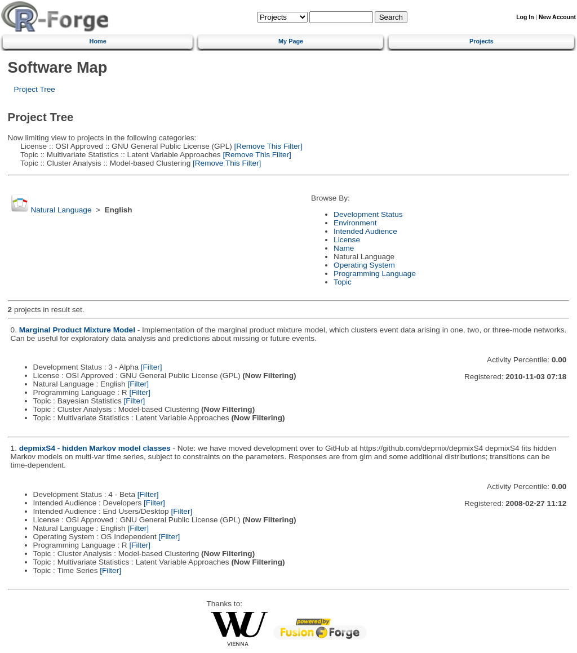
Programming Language (375, 273)
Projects (481, 41)
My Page (290, 41)
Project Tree (34, 89)
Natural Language (60, 210)
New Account (557, 17)
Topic (343, 282)
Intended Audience (365, 231)
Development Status (368, 214)
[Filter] (151, 367)
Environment (355, 223)
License (347, 240)
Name (344, 248)
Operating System (364, 265)
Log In (525, 17)
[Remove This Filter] (267, 146)
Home (98, 41)
